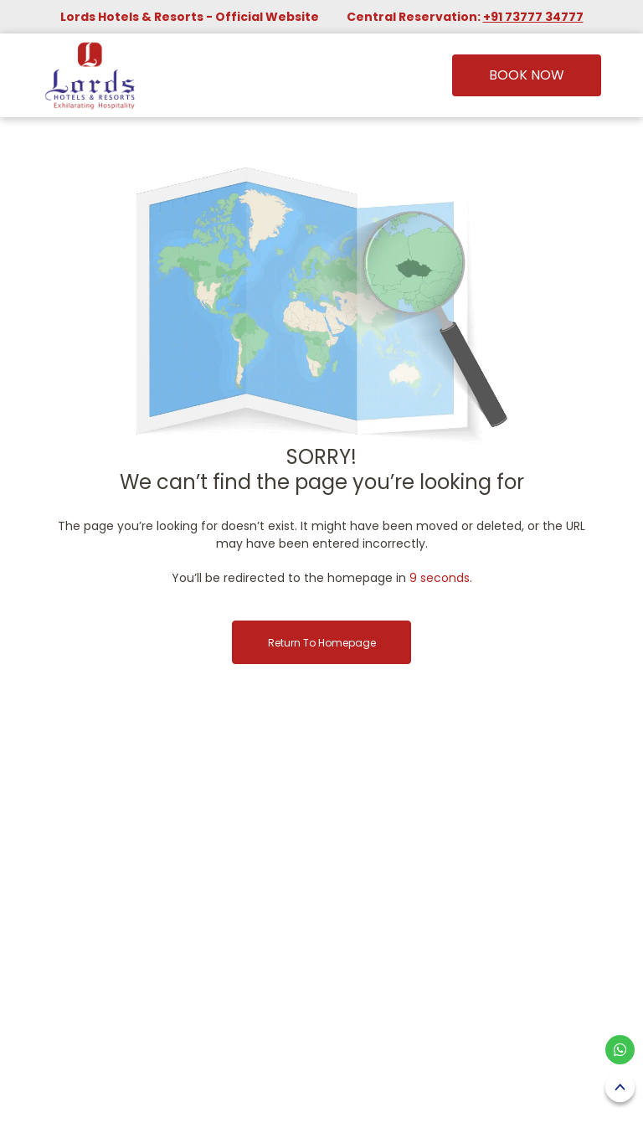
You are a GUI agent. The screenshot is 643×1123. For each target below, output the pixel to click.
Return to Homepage (322, 643)
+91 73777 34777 (533, 16)
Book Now (526, 75)
